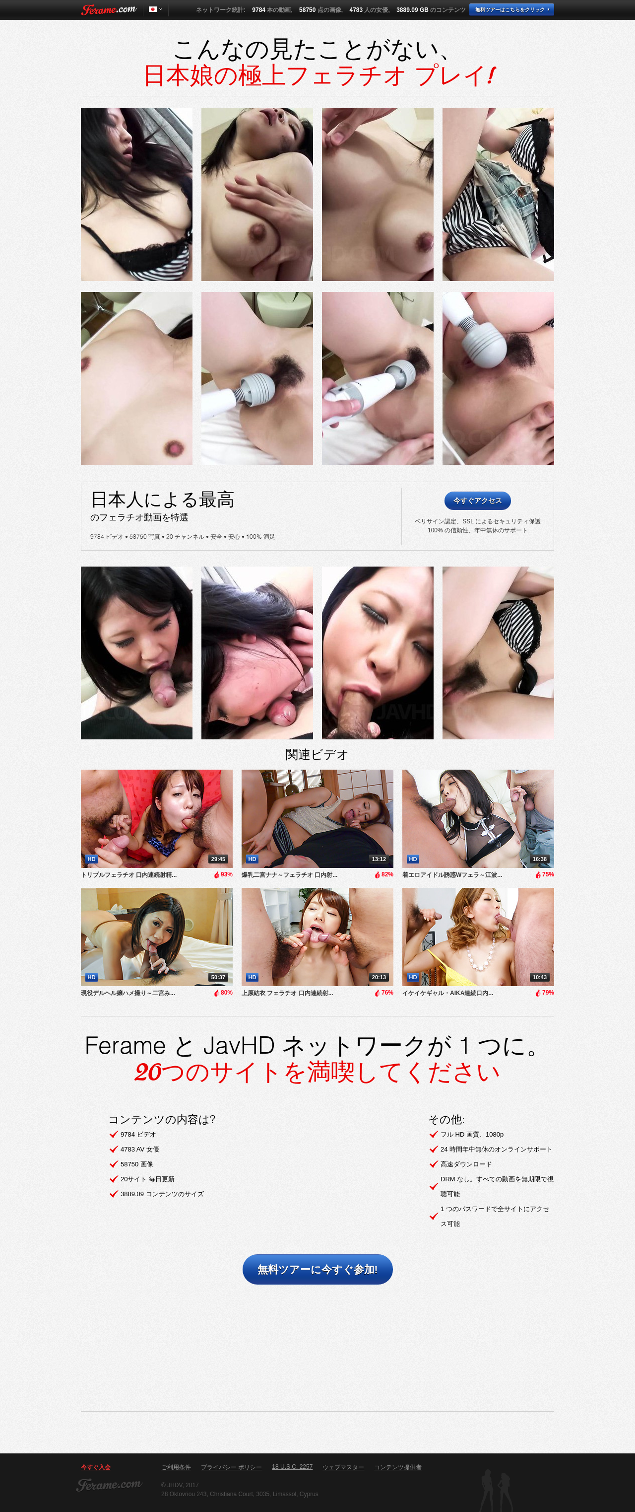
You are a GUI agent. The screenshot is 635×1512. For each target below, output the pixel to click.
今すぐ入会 (96, 1467)
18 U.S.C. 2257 (292, 1466)
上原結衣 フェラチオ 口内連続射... (287, 993)
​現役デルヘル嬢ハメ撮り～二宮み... (128, 993)
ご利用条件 (176, 1467)
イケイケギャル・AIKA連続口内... (447, 993)
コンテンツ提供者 (398, 1467)
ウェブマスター (343, 1467)
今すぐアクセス (477, 500)
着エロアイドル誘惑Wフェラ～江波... (452, 874)
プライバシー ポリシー (231, 1467)
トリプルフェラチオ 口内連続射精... (129, 874)
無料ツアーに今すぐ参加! (317, 1269)
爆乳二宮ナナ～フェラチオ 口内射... (289, 874)
